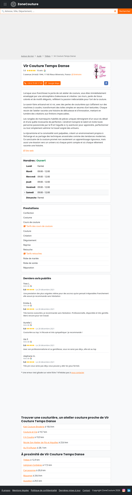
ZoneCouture (24, 4)
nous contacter (77, 372)
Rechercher (124, 11)
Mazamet (27, 475)
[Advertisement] (66, 35)
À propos (6, 490)
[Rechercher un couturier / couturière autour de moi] (115, 11)
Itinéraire (76, 74)
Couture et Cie (30, 432)
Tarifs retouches (32, 253)
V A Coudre (28, 437)
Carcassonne (29, 470)
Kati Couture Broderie (33, 426)
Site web (28, 150)
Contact (86, 490)
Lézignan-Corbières (32, 465)
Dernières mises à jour (70, 490)
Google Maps (52, 83)
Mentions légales (20, 490)
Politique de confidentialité (44, 490)
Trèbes (26, 459)
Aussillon (27, 480)
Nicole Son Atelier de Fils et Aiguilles (40, 442)
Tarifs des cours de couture (37, 226)
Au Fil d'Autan (29, 447)
